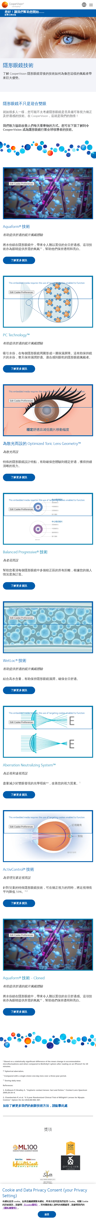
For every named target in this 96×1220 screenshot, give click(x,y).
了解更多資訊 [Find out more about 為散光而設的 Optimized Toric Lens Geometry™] (19, 477)
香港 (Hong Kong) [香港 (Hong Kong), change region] (84, 4)
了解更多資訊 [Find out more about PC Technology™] (19, 369)
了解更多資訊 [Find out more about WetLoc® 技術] (19, 690)
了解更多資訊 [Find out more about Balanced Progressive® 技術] (19, 586)
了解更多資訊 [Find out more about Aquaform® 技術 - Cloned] (19, 1012)
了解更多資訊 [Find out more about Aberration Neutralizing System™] (19, 795)
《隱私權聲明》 (10, 1208)
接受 (46, 1214)
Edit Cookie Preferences (21, 183)
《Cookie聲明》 (30, 1204)
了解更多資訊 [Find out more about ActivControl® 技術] (19, 903)
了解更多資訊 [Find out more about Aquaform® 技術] (19, 260)
